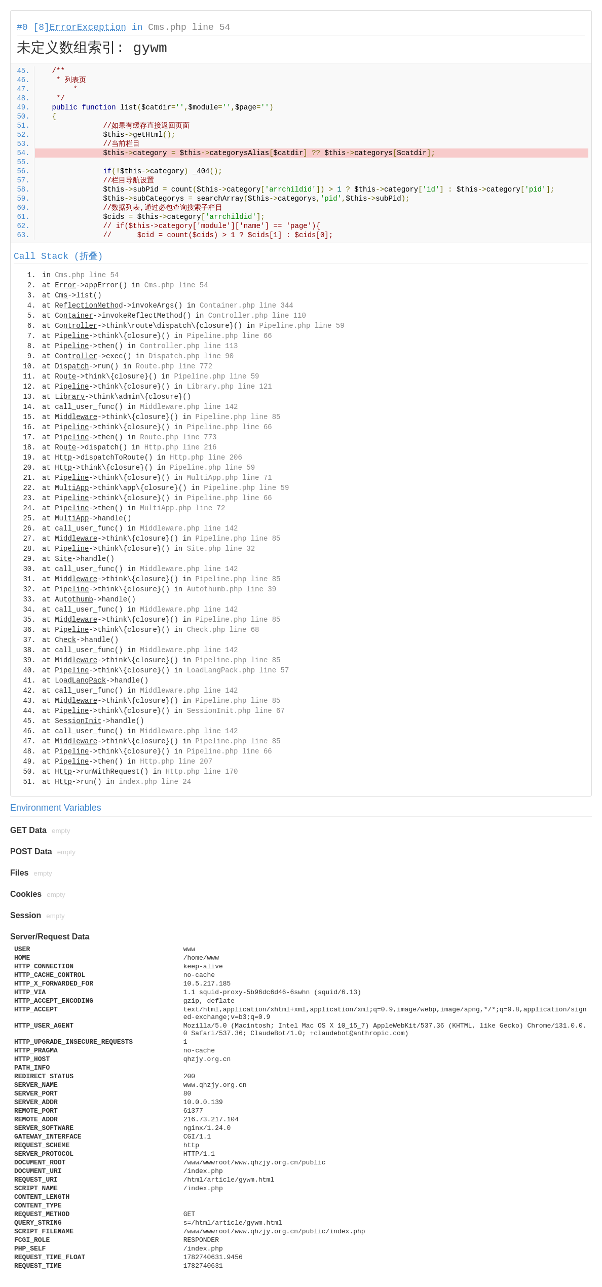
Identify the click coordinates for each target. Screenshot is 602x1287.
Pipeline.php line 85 (237, 417)
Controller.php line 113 (189, 346)
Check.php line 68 (223, 630)
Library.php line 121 (229, 387)
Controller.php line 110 (257, 316)
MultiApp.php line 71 (229, 478)
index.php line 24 (155, 782)
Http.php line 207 (176, 762)
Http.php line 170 (202, 772)
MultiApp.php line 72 (182, 508)
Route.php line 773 (178, 437)
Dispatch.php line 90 (191, 356)
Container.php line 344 (246, 305)
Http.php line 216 (180, 447)
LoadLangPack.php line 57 (238, 670)
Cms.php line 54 (189, 27)
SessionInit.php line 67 (236, 711)
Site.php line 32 (221, 549)
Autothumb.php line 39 (231, 589)
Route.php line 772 (174, 366)
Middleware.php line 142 (189, 407)
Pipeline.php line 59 (302, 326)
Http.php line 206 (206, 457)
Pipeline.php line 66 (229, 336)
